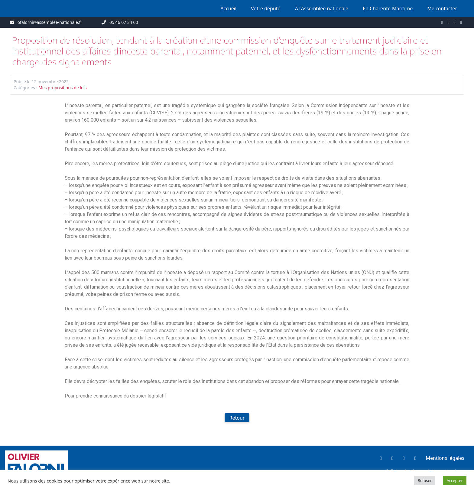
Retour (237, 417)
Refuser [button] (425, 480)
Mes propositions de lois (62, 87)
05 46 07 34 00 (123, 22)
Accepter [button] (454, 480)
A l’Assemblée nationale (321, 8)
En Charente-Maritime (388, 8)
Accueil (228, 8)
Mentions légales (445, 458)
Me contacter (442, 8)
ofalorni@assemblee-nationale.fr (50, 22)
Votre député (266, 8)
